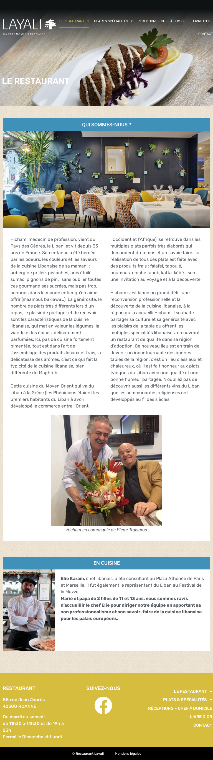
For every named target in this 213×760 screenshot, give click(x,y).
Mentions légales (128, 754)
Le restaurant (74, 21)
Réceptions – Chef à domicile (163, 21)
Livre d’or (202, 21)
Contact (205, 34)
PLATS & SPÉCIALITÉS (113, 21)
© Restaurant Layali (88, 754)
